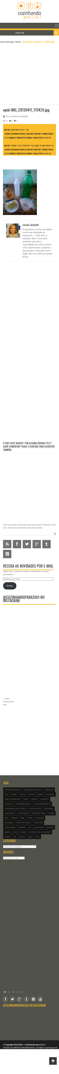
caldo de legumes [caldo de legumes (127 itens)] (12, 799)
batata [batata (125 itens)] (40, 794)
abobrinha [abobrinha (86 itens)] (49, 789)
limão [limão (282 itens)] (30, 818)
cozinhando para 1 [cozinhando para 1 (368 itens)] (23, 804)
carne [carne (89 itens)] (25, 799)
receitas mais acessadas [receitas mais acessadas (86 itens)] (40, 832)
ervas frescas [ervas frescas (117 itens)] (23, 813)
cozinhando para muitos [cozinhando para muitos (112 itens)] (15, 808)
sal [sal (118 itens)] (14, 837)
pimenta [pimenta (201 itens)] (50, 827)
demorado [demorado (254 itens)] (48, 808)
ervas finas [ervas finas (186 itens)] (9, 813)
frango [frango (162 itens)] (51, 813)
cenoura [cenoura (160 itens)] (8, 804)
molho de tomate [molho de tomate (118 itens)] (23, 822)
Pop (5, 705)
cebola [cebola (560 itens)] (34, 799)
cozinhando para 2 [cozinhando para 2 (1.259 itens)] (42, 804)
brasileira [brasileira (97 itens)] (50, 794)
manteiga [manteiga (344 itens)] (9, 822)
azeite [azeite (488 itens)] (14, 794)
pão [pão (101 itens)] (16, 832)
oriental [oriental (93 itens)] (22, 827)
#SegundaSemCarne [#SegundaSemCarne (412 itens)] (32, 789)
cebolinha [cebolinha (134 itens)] (44, 799)
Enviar (10, 586)
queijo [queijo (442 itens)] (23, 832)
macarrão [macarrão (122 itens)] (39, 818)
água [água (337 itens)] (30, 837)
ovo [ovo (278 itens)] (29, 827)
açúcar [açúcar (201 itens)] (23, 794)
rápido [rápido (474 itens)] (7, 837)
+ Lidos (6, 698)
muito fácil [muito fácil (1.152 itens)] (38, 822)
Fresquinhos (8, 701)
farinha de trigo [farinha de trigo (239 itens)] (38, 813)
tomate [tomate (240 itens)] (22, 837)
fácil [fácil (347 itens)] (6, 818)
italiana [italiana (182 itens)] (14, 818)
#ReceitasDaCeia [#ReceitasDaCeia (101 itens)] (12, 789)
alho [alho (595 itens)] (6, 794)
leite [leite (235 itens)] (22, 818)
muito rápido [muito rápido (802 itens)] (10, 827)
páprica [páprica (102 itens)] (8, 832)
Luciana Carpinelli (19, 116)
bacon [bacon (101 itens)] (31, 794)
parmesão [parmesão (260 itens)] (39, 827)
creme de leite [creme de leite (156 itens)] (35, 808)
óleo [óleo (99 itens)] (37, 837)
